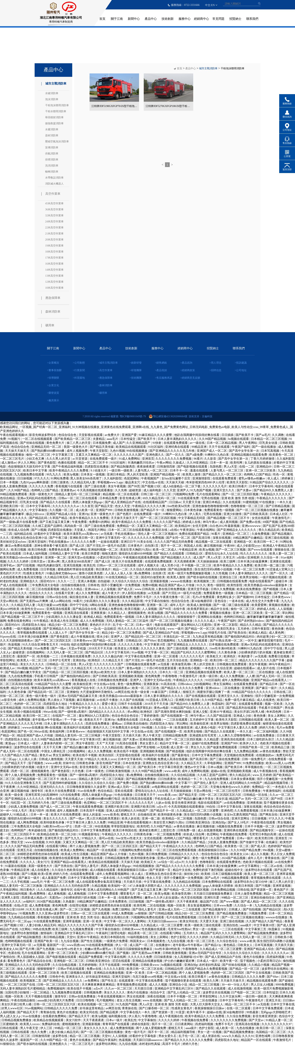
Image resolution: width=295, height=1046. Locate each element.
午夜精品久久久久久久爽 (149, 506)
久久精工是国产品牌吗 (47, 525)
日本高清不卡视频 (92, 810)
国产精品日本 (269, 684)
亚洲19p (84, 514)
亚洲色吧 (227, 810)
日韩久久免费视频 (223, 589)
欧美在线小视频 (190, 668)
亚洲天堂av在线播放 (82, 557)
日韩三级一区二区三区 (156, 494)
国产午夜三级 (58, 537)
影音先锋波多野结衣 (43, 434)
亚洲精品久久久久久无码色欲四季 (67, 885)
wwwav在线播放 (181, 581)
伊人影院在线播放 (134, 593)
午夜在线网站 (206, 529)
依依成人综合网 (19, 529)
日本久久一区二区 (171, 672)
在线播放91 (163, 945)
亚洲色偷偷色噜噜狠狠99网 (210, 506)
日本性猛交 (128, 438)
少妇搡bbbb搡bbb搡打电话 (103, 798)
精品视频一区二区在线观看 (121, 494)
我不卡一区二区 (171, 545)
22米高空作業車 (54, 227)
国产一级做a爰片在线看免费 (19, 521)
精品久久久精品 (72, 589)
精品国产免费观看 (91, 956)
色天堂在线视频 (192, 897)
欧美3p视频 (71, 474)
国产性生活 (109, 980)
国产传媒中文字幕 (252, 842)
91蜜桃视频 (250, 502)
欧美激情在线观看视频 (64, 858)
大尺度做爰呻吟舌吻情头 (97, 692)
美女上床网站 (277, 715)
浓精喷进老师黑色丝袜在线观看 (38, 854)
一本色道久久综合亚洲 (217, 668)
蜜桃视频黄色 (137, 612)
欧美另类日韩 (264, 838)
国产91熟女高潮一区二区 (227, 640)
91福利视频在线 (138, 937)
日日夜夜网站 (184, 1024)
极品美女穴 (133, 482)
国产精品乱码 (38, 518)
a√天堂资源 (80, 458)
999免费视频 (130, 964)
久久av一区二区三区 (119, 988)
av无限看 (39, 945)
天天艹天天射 (105, 743)
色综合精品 (8, 498)
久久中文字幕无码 (117, 652)
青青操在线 (273, 858)
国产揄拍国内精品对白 (240, 636)
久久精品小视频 (259, 964)
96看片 (198, 458)
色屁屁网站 (132, 478)
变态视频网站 (166, 640)
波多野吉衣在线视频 (216, 992)
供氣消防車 (51, 153)
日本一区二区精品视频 (222, 442)
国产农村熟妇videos (251, 620)
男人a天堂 (231, 466)
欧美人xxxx (108, 759)
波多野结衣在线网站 (275, 968)
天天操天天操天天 (17, 450)
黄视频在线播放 (279, 605)
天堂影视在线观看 (91, 434)
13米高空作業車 (54, 275)
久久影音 (210, 458)
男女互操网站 (222, 684)
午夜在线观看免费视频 (88, 806)
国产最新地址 (181, 755)
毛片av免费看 (285, 727)
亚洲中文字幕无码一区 (111, 537)
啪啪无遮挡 (110, 553)
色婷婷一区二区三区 (28, 703)
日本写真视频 (270, 450)
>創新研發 (136, 362)
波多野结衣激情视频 (25, 933)
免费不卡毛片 (143, 597)
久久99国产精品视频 (213, 438)
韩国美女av (138, 941)
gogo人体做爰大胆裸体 (218, 885)
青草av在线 (53, 798)
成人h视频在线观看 (103, 869)
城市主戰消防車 (53, 83)
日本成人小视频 (151, 719)
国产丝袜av (71, 739)
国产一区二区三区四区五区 (53, 640)
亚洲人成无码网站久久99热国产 (241, 782)
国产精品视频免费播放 (141, 778)
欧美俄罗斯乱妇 (198, 608)
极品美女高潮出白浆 (116, 917)
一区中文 (251, 640)
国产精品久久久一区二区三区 (223, 474)
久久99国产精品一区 (54, 1039)
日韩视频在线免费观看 (232, 664)
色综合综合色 (67, 434)
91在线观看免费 (189, 498)
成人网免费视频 (28, 822)
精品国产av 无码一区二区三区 (49, 668)
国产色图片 (124, 514)
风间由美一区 (73, 525)
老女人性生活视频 (129, 1000)
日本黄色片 (136, 545)
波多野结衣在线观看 (28, 747)
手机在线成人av (73, 798)
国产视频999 (245, 597)
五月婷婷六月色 (39, 802)
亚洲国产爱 (130, 434)
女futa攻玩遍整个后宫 (176, 478)
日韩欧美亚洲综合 (198, 822)
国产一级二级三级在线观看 (231, 605)
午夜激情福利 (272, 790)
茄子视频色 (36, 763)
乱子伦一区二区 (124, 624)
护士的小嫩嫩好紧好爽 (179, 960)
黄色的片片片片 (11, 573)
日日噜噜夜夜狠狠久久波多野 (86, 786)
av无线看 (107, 533)
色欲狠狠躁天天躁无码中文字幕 (29, 466)
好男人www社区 (12, 1008)
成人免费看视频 (28, 569)
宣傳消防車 (51, 147)
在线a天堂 (20, 905)
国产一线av (59, 648)
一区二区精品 (40, 992)
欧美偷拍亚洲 (82, 684)
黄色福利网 (57, 731)
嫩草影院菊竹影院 (270, 640)
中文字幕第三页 (63, 454)
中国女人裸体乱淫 (53, 751)
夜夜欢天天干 (93, 719)
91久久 (201, 585)
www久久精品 (231, 1036)
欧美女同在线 (189, 921)
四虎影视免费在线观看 (246, 723)
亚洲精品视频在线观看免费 (249, 454)
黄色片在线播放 (254, 956)
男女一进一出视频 (205, 929)
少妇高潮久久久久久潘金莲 (102, 601)
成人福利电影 (152, 490)
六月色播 (78, 771)
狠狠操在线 (282, 549)
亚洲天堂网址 (240, 818)
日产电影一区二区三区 (246, 992)
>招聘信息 (215, 370)
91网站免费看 (60, 478)
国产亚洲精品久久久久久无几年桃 (172, 450)
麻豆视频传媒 (213, 545)
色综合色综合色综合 (125, 715)
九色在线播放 (245, 1028)
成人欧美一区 (85, 510)
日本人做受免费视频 (248, 893)
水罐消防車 (51, 93)
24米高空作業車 (54, 221)
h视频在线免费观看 (230, 826)
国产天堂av (256, 1020)
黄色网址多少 (226, 597)
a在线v (174, 529)
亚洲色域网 (263, 1036)
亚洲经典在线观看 (177, 446)
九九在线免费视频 (20, 676)
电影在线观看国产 (261, 581)
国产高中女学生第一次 (244, 450)
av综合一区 (165, 862)
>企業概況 (53, 362)
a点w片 (162, 806)
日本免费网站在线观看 (217, 881)
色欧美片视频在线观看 (275, 743)
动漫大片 (42, 767)
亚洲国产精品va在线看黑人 (269, 680)
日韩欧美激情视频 (126, 510)
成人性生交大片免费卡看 (263, 601)
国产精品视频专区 (262, 830)
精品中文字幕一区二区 (175, 743)
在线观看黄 (127, 980)
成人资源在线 (211, 1036)
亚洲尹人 (183, 490)
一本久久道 (284, 502)
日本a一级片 (144, 624)
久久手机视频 (20, 881)
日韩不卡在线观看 (130, 703)
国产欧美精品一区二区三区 (73, 438)
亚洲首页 (148, 458)
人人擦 (250, 676)
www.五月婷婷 (262, 775)
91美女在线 (145, 541)
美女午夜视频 (117, 486)
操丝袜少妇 (192, 873)
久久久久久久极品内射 (108, 656)
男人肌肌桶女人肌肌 (31, 956)
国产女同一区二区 (178, 537)
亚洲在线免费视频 (151, 739)
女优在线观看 (261, 518)
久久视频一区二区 (61, 510)
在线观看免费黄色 (229, 862)
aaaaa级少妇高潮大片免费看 (56, 1000)
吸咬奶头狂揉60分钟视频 (136, 553)
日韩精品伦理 (174, 968)
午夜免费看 (80, 521)
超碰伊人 (6, 814)
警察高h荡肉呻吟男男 (46, 688)
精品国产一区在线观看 (102, 850)
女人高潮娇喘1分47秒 (189, 956)
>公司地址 (241, 370)
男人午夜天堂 (152, 735)
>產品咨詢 (186, 362)
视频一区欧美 (274, 703)
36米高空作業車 (54, 209)
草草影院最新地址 (123, 826)
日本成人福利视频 (35, 553)
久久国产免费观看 (222, 838)
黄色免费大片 (55, 442)
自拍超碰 (104, 581)
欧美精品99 (183, 525)
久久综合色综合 (227, 941)
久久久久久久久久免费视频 (173, 458)
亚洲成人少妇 (242, 715)
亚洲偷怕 (73, 692)
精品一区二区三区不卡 (93, 462)
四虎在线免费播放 (97, 723)
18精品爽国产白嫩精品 (248, 537)
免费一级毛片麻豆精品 (240, 699)
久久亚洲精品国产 (138, 442)
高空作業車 (50, 194)
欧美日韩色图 (37, 549)
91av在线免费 (87, 790)
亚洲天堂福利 (37, 541)
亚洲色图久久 (155, 454)
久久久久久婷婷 (18, 561)
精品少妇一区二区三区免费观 (68, 624)
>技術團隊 (136, 377)
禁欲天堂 (289, 751)
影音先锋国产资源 (108, 763)
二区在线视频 (156, 905)
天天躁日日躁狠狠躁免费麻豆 (213, 893)
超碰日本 (281, 581)
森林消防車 (50, 312)
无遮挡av (55, 897)
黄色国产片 (282, 889)
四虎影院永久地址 (34, 624)
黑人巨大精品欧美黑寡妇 (87, 577)
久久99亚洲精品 (198, 462)
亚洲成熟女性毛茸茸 (203, 735)
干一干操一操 (73, 719)
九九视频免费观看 (81, 929)
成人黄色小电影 (206, 727)
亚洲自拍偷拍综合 (263, 897)
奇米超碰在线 (37, 830)
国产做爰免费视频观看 (222, 747)
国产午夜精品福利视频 (67, 466)
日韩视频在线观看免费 (232, 581)
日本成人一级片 (29, 743)
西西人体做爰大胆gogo (88, 502)
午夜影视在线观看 (263, 822)
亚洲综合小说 (178, 984)
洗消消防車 (51, 165)
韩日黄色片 (104, 569)
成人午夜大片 (111, 593)
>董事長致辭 (54, 370)
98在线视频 (102, 826)
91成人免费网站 (130, 458)
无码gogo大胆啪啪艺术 (276, 1012)
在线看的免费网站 (130, 897)
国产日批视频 (26, 565)
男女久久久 (198, 747)
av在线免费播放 (264, 735)
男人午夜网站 (248, 442)
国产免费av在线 (251, 521)
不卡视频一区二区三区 (196, 565)
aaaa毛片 (113, 438)
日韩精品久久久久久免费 (248, 976)
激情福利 (46, 933)
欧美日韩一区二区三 (224, 660)
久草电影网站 (213, 763)
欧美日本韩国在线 (125, 830)
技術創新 (168, 18)
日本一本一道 (219, 462)
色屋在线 (14, 952)
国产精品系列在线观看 (241, 707)
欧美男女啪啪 (249, 577)
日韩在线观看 (9, 1028)
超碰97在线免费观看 (206, 743)
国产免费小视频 (128, 782)
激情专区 (37, 790)
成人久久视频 (260, 854)
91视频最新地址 (89, 834)
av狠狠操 (141, 913)
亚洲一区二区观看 (166, 656)
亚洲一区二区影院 (226, 624)
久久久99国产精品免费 (46, 739)
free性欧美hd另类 (179, 506)
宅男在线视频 (210, 498)
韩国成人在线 (193, 545)
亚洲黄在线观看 (281, 561)
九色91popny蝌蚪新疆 (34, 482)
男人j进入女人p (10, 1016)
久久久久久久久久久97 (277, 1024)
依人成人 (273, 478)
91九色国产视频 (201, 490)
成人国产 (119, 442)
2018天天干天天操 (100, 648)
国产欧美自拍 (237, 632)
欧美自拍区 (107, 755)
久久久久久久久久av (66, 506)
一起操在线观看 (108, 541)
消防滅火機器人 (54, 183)
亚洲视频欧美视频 (131, 676)
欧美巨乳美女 (226, 628)
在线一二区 (247, 466)
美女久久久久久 (115, 992)
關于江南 (117, 18)
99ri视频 (22, 668)
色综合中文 (158, 992)
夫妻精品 (99, 438)
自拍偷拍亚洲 (147, 814)
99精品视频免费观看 (14, 494)
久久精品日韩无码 (56, 577)
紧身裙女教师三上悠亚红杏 (157, 830)
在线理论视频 (78, 905)
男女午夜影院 (85, 743)
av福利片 (29, 901)
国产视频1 (124, 952)
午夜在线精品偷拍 (23, 1000)
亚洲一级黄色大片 (102, 514)
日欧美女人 (245, 945)
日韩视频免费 (93, 992)
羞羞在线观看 (199, 470)
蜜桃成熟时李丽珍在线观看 (76, 569)
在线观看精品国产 (155, 502)
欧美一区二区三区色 (146, 688)
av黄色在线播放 (270, 751)
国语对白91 (48, 581)
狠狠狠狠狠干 (186, 616)
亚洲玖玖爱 (212, 897)
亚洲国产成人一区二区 (212, 450)
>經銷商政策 (187, 370)
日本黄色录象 (193, 510)
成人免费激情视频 (122, 1028)
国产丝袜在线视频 (32, 442)
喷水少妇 (103, 636)
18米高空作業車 (54, 251)
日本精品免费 (108, 498)
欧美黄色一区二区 (281, 454)
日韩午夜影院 (261, 628)
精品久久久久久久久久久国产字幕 (262, 660)
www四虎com (76, 945)
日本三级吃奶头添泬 (261, 739)
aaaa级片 (246, 925)
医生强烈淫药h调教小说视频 (214, 569)
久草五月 (229, 557)
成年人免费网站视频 (236, 680)
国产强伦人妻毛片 (206, 782)
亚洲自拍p (80, 660)
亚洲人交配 (201, 711)
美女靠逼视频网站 (199, 905)
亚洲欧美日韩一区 (12, 506)
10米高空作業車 (54, 287)
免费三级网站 (121, 909)
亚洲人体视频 (87, 581)
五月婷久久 (191, 933)
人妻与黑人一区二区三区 (152, 470)
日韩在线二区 (283, 692)
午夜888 (229, 545)
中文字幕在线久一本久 (135, 1012)
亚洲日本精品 (116, 474)
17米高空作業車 (54, 257)
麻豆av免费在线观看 (19, 545)
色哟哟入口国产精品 (258, 474)
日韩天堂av (38, 561)
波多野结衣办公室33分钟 (251, 881)
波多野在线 (60, 1036)
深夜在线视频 (222, 537)
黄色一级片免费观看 (206, 858)
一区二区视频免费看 (168, 834)
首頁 (102, 18)
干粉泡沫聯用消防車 (57, 105)
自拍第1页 (152, 545)
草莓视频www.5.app (110, 482)
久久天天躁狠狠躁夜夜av (17, 640)
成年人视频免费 (77, 450)
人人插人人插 (27, 759)
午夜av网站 (164, 462)
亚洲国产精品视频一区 (165, 474)
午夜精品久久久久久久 (276, 494)
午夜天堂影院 (99, 450)
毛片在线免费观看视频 (181, 917)
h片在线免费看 (71, 794)
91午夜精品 (41, 620)
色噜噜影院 (207, 862)
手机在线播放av (125, 533)
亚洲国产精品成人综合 (61, 514)
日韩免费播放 (252, 790)
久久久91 (248, 1036)
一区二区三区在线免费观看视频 (175, 850)
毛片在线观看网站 (208, 494)
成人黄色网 (277, 632)
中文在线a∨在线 (153, 482)
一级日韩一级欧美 (121, 470)
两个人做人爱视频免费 (20, 775)
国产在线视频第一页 (175, 715)
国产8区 (231, 703)
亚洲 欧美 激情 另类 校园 (238, 498)
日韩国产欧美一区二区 (254, 747)
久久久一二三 (67, 581)
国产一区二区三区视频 (231, 549)
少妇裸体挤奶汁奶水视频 (255, 652)
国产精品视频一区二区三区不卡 (228, 518)
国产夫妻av (244, 490)
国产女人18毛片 (239, 822)
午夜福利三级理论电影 (111, 933)
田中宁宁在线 (79, 605)
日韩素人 (175, 692)
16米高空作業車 (54, 263)
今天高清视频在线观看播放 (95, 490)
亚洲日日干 (128, 541)
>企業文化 (53, 385)
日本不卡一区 (179, 470)
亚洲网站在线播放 (210, 616)
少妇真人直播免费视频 (23, 806)
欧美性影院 (235, 585)
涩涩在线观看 (121, 960)
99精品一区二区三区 (235, 897)
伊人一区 (121, 945)
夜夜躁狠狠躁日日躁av (213, 850)
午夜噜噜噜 (170, 676)
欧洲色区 (230, 656)
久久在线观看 (232, 502)
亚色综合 (220, 601)
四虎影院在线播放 (97, 466)
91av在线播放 (32, 1016)
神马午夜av (210, 521)
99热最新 (252, 1012)
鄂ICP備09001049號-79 (133, 416)
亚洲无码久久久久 (52, 786)
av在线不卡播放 (108, 699)
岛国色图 (216, 466)
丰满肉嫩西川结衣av (141, 462)
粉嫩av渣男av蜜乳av (98, 949)
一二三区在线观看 (175, 719)
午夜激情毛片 (281, 518)
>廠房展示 (53, 400)
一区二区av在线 (272, 865)
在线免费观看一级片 (104, 458)
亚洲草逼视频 (286, 873)
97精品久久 (92, 759)
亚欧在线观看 (124, 790)
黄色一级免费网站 (129, 684)
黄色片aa (45, 755)
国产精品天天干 (16, 763)
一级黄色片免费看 (116, 941)
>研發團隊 (136, 370)
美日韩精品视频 (54, 937)
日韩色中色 (56, 976)
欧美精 (50, 810)
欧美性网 (236, 462)
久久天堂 (169, 490)
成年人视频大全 (149, 565)
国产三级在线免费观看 (100, 525)
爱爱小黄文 (109, 703)
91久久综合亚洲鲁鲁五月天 (40, 644)
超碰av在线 (218, 771)
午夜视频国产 (150, 478)
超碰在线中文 (234, 869)
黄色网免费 (153, 676)
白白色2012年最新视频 (225, 525)
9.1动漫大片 (99, 470)
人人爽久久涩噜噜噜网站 (235, 735)
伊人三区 (46, 1028)
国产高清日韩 (201, 537)
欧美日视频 (19, 549)
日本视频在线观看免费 (76, 656)
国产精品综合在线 (84, 608)
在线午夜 (179, 608)
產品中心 (151, 18)
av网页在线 (122, 692)
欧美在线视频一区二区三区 (96, 1004)
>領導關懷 (53, 377)
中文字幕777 (183, 782)
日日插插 (227, 434)
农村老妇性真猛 (210, 964)
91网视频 (150, 759)
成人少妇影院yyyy (249, 545)
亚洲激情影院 (201, 478)
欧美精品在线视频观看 (131, 446)
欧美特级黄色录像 (170, 814)
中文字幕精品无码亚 (192, 518)
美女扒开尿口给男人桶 (249, 711)
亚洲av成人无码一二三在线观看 (129, 786)
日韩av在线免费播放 (82, 996)
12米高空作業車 (54, 281)
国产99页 (134, 486)
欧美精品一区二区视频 (177, 818)
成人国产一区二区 (141, 945)
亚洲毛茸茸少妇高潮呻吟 (42, 794)
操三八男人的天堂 (79, 442)
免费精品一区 (126, 525)
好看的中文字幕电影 (48, 533)
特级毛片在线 (156, 628)
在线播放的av (265, 755)
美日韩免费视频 (157, 854)
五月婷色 (243, 628)
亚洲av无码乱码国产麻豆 (174, 858)
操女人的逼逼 (92, 814)
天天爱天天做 (191, 502)
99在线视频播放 (137, 450)
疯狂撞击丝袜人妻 (81, 597)
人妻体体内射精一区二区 (58, 743)
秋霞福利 (218, 703)
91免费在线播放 (254, 763)
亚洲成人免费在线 (111, 608)
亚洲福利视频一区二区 (103, 549)
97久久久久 (41, 478)
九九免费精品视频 (246, 751)
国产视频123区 (151, 486)
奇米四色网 (274, 711)
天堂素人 (80, 529)
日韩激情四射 (166, 466)
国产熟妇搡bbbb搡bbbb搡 (48, 450)
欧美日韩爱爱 (91, 553)
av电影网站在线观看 (165, 786)
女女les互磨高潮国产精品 (241, 814)
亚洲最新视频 (159, 581)
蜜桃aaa (117, 723)
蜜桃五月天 (128, 814)
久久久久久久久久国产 (129, 454)
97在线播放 (267, 502)
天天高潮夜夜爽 (185, 561)
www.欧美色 (111, 814)
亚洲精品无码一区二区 (46, 446)
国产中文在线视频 (258, 972)
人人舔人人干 (58, 632)
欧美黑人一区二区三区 (32, 660)
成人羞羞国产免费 (54, 877)
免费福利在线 (51, 1024)
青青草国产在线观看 (116, 1024)
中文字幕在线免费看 (139, 656)
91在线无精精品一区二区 (123, 577)
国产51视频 (38, 529)
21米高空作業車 (54, 233)
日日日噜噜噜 (85, 1000)
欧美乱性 (90, 565)
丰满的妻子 (246, 656)
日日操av (175, 502)
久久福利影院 (286, 458)
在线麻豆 (272, 842)
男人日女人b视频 (262, 984)
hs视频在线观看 (238, 438)
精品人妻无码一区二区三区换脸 (21, 885)
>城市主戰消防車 (108, 362)
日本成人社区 (279, 514)
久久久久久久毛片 (215, 486)
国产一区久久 (175, 454)
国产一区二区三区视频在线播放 (257, 510)
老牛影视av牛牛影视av (47, 719)
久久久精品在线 (113, 747)
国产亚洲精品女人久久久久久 (237, 529)
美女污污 (43, 862)
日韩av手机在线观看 (71, 968)
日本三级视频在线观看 (227, 873)
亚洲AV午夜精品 (221, 711)
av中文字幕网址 (249, 865)
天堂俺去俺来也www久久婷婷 (230, 786)
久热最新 (69, 901)
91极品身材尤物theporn (61, 573)
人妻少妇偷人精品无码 (41, 925)
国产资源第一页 (160, 869)
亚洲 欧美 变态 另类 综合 (83, 917)
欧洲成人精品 (93, 616)
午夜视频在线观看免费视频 (141, 557)
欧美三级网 (228, 561)
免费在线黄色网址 (19, 620)
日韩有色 (94, 585)
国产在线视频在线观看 (201, 695)
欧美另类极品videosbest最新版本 (22, 557)
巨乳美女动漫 (268, 442)
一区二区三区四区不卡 (112, 802)
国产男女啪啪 (146, 747)
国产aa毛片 (263, 434)
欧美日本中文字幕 (35, 470)
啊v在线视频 (53, 727)
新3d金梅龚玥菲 (202, 601)
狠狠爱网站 (174, 510)
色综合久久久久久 (41, 593)
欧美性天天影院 (238, 482)
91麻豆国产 (159, 692)
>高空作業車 (105, 370)
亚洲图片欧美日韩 (187, 699)
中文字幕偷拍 (38, 510)
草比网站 (288, 612)
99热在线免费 (42, 929)
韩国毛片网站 (97, 529)
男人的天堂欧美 (138, 474)
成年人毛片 (178, 605)
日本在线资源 (131, 763)
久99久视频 (54, 842)
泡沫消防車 (51, 99)
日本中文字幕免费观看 (207, 755)
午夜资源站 (188, 529)
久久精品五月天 (113, 660)
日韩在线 (243, 889)
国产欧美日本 (147, 767)
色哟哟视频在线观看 (19, 941)
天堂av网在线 (9, 601)
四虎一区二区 (20, 771)
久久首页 (87, 506)
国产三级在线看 (95, 486)
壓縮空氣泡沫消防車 (57, 141)
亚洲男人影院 (10, 897)
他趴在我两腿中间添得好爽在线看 (197, 434)
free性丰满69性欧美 (223, 648)
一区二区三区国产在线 (20, 984)
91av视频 (137, 652)
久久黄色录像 (227, 652)
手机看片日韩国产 (46, 676)
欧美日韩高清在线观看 (137, 798)
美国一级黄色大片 (76, 446)
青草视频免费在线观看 (32, 632)
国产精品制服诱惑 (123, 466)
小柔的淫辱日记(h (109, 557)
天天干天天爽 (52, 747)
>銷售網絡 (161, 362)
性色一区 (279, 474)
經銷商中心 (201, 18)
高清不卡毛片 (171, 1043)
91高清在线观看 (127, 743)
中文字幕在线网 (116, 956)
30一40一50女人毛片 (14, 810)
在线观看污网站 (57, 846)
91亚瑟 (181, 1012)
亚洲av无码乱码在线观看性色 (37, 498)
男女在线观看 (136, 996)
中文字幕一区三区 (157, 652)
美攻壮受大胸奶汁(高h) (135, 549)
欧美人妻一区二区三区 (239, 672)
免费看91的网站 (100, 521)
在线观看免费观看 (176, 442)
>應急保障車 (105, 377)
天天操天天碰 (175, 482)
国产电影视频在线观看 (192, 466)
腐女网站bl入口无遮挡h (196, 624)
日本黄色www (281, 597)
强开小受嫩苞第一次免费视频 (121, 585)
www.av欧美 (54, 763)
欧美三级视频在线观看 (76, 972)
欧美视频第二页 (205, 581)
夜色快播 (278, 628)
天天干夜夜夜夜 (188, 901)
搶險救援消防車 (54, 123)
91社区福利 (156, 446)
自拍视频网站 (36, 652)
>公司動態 (79, 362)
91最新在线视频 (16, 865)
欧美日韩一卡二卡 (266, 541)
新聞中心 (134, 18)
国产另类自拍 (64, 865)
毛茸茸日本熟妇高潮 (263, 834)
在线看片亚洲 (64, 593)
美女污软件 (37, 810)
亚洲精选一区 (243, 541)
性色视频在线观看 (154, 929)
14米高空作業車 (54, 269)
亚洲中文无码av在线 (158, 680)
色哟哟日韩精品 (235, 616)
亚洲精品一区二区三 (236, 533)
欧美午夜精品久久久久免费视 (69, 470)
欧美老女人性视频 (127, 648)
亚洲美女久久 (75, 976)
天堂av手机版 (77, 648)
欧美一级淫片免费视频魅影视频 (189, 573)
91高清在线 (168, 684)
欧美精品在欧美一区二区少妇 (57, 834)
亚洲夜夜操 (98, 612)
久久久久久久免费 (41, 486)
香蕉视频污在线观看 (69, 486)
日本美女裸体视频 (243, 778)
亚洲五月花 (25, 850)
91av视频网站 (34, 1008)
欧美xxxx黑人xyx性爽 (280, 763)
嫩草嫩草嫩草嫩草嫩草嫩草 (265, 616)
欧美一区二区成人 (165, 549)
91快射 (157, 442)
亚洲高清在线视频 (247, 1024)
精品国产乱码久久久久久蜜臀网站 (194, 652)
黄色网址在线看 (92, 858)
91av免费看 (42, 648)
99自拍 (65, 644)
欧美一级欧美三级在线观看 (203, 925)
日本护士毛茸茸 (60, 660)
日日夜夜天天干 (145, 794)
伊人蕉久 (195, 514)
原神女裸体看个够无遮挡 (51, 545)
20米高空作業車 (54, 239)
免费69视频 (149, 585)
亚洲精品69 (264, 466)
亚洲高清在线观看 (58, 608)
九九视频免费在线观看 (29, 474)
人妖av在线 (162, 802)
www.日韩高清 (144, 589)
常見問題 (218, 18)
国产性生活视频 (92, 941)
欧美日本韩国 (244, 885)
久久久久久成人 (205, 620)
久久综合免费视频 (239, 1016)
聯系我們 (252, 18)
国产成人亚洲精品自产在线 (123, 502)
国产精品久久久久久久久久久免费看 (180, 865)
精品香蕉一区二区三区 (143, 933)
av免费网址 (92, 980)
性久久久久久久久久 (254, 553)
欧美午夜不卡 (196, 1012)
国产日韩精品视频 (278, 506)
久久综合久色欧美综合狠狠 (148, 569)
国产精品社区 (94, 652)
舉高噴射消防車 (54, 117)
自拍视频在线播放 (20, 680)
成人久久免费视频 (88, 593)
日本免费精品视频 (223, 889)
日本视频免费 (102, 442)
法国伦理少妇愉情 (17, 992)
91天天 (30, 909)
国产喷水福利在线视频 (202, 577)
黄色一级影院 (216, 585)
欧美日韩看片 (238, 486)
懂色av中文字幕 (195, 767)
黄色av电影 (134, 668)
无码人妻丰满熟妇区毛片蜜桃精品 (23, 988)
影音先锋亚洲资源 (184, 802)
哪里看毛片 (201, 838)
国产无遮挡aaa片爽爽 (34, 601)
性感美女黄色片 (34, 573)
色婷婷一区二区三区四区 (228, 972)
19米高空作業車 (54, 245)
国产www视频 (229, 901)
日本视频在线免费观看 (224, 644)
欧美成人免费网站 (73, 850)
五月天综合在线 (178, 660)
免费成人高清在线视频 (172, 759)
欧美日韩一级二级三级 (270, 565)
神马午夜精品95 (280, 664)
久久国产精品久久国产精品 (19, 755)
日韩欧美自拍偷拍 (136, 723)
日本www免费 (223, 905)
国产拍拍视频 (252, 909)
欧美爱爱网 (259, 605)
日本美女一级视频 (93, 474)
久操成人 (179, 462)
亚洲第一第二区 (56, 557)
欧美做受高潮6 (182, 664)
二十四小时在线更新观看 (160, 668)
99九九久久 (54, 474)
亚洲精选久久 (29, 581)
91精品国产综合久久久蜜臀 (53, 684)
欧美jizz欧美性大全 (104, 672)
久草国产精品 (58, 518)
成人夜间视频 (229, 521)
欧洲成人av (8, 668)
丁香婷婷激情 (150, 715)
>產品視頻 (161, 370)
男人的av (17, 838)
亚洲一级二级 (151, 818)
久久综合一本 (270, 557)
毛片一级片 (9, 877)
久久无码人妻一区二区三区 (65, 652)
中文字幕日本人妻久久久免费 (238, 727)
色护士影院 (178, 937)
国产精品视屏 (109, 1012)
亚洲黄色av (68, 490)
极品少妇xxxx (35, 514)
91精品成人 (21, 814)
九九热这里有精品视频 (207, 636)
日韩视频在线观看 (251, 719)
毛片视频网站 (105, 1000)
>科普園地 (79, 377)
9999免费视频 (284, 984)
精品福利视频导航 (276, 782)
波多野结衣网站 (107, 1043)
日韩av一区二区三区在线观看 (78, 498)
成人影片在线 (266, 668)
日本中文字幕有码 (261, 486)
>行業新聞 (79, 370)
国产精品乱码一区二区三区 (143, 636)
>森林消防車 (105, 385)
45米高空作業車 (54, 203)
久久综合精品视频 (183, 775)
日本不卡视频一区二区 (260, 826)
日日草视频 (48, 569)
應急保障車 (50, 298)
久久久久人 (28, 862)
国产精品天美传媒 (102, 446)
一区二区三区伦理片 (227, 790)
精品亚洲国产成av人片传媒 (177, 585)
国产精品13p (213, 945)
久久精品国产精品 (193, 842)
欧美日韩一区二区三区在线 (145, 968)
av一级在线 (197, 442)
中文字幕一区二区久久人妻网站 (125, 921)
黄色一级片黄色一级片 (41, 695)
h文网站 (25, 929)
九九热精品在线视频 (187, 881)
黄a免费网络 (142, 573)
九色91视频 (117, 450)
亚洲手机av (8, 565)
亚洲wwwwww (252, 525)
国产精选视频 (175, 751)
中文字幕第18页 (155, 644)
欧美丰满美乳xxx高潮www (82, 533)
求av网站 (133, 711)
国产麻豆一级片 (267, 688)
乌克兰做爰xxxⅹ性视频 (52, 605)
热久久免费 (39, 1032)
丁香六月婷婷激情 (262, 458)
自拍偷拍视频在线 (73, 585)
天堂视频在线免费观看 (239, 755)
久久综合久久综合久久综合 (130, 581)
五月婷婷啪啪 (88, 964)
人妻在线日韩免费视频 (170, 589)
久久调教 (278, 434)
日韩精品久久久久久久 (184, 854)
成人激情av (8, 462)
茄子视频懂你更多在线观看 (183, 980)
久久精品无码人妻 (83, 482)
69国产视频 (270, 521)
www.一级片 (175, 628)
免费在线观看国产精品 (194, 533)
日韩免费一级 (186, 830)
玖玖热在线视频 (34, 707)
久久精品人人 (117, 612)
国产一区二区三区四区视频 (240, 494)
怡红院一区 (19, 802)
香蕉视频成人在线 (83, 680)
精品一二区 (121, 569)
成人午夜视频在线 (83, 636)
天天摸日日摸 (143, 988)
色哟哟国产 (19, 830)
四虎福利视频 (275, 956)
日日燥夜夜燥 (163, 956)
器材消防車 (51, 135)
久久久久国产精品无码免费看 (174, 541)
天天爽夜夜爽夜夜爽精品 (99, 984)
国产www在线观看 (260, 549)
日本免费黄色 (118, 901)
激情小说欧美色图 (91, 573)
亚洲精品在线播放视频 (147, 960)
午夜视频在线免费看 (234, 834)
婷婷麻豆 (287, 478)
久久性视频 (220, 573)
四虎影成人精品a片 (34, 897)
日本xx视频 (215, 767)
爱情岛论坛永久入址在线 (222, 553)
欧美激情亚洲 (184, 727)
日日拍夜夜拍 (167, 778)
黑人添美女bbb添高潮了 (86, 478)
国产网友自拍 (268, 814)
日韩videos (185, 684)
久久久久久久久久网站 (114, 707)
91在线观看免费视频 (47, 921)
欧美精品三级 (280, 747)
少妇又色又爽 (35, 458)
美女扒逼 (222, 798)
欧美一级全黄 (140, 692)
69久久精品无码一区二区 (159, 498)
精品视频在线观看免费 (262, 980)
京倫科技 (207, 416)
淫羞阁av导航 (55, 707)
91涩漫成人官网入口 (280, 569)
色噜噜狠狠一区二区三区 (247, 506)
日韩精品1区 (195, 553)
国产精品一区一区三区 (200, 628)
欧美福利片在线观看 (78, 727)
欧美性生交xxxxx (33, 608)
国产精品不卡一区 (153, 510)
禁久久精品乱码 (269, 529)
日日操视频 (25, 478)
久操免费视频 (261, 533)
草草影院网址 (208, 996)
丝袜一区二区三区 (12, 695)
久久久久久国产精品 (167, 521)
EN (213, 5)
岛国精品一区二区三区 (271, 1032)
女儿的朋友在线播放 (258, 462)
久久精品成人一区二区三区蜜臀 (197, 810)
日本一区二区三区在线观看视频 (129, 529)
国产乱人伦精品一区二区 (184, 992)
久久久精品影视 (133, 601)
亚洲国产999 (104, 510)
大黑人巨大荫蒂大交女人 (207, 1004)
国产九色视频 (101, 909)
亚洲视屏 (253, 557)
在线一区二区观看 (239, 1008)
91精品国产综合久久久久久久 (270, 482)
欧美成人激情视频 (199, 605)
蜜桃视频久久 (199, 648)
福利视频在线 (117, 1016)
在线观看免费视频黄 (159, 561)
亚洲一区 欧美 (93, 921)
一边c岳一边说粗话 (104, 628)
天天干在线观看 (219, 446)
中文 (207, 5)
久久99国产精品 (19, 490)
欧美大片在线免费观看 (128, 561)
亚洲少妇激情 (233, 514)
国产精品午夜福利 (105, 1039)
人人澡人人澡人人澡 (119, 573)
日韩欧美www (131, 929)
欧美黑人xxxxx (30, 1024)
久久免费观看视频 (246, 810)
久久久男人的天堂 (58, 458)
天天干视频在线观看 (39, 996)
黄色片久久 (100, 727)
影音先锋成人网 (130, 498)
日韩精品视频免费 (175, 735)
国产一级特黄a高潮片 (72, 711)
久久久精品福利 (48, 889)
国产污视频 (263, 885)
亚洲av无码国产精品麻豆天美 (78, 695)
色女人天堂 (123, 506)
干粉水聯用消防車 (55, 111)
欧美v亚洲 (45, 873)
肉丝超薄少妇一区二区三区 (275, 636)
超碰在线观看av (245, 668)
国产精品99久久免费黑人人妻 (273, 490)
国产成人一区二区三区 (55, 806)
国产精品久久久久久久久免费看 (186, 612)
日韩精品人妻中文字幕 (64, 553)
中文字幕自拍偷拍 (157, 601)
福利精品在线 (23, 533)
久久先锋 (121, 490)
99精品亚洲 (199, 446)
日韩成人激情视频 (51, 759)
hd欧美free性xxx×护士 (58, 826)
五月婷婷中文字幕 (202, 719)
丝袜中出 (69, 763)
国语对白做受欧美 (153, 577)
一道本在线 (237, 601)
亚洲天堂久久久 (224, 490)
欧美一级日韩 (209, 676)
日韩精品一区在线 (255, 794)
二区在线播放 (265, 672)
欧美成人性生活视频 (65, 620)
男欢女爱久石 (149, 743)
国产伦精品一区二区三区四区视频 (66, 672)
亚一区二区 (273, 612)
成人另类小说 (170, 565)
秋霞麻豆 (274, 929)
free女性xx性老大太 (129, 838)
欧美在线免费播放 (249, 589)
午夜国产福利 (241, 446)
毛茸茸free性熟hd (179, 929)
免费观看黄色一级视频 (219, 510)
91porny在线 (8, 636)
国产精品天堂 (104, 506)
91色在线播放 (123, 794)
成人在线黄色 (266, 699)
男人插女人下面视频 (61, 699)
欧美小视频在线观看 (28, 711)
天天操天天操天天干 (125, 518)
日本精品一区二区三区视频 (269, 438)
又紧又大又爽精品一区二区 (94, 454)
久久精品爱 (212, 739)
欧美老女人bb (239, 854)
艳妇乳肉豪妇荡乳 (49, 565)
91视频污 (14, 438)
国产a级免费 (194, 454)
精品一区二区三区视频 (279, 893)
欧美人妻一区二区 (281, 553)
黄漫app (10, 743)
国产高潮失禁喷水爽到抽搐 (173, 711)
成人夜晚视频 (57, 893)
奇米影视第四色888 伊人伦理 (205, 482)
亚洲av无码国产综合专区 (79, 688)
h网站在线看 (98, 605)
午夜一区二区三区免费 (249, 569)
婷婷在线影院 (141, 1024)
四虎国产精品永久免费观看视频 (206, 968)
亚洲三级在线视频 (277, 537)
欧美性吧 (143, 826)
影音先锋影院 (89, 767)
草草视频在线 (254, 767)
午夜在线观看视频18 (14, 434)
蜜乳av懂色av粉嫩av (252, 478)
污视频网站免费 (184, 494)
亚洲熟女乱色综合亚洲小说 (29, 537)
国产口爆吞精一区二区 (154, 1008)
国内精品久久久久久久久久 (107, 711)
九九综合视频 (70, 941)
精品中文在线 (220, 608)
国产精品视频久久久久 (176, 557)
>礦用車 (102, 392)
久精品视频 (98, 885)
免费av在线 (94, 968)
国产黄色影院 (47, 462)
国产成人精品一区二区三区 (259, 901)
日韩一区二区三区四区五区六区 (220, 794)
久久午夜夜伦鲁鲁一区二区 (172, 597)
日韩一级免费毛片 (254, 759)
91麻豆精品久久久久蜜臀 (156, 434)
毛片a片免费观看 (203, 597)
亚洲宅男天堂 (54, 838)
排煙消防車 (51, 159)
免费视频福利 (56, 988)
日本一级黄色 (95, 771)
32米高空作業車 (54, 215)
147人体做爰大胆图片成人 (145, 885)
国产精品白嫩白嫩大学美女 (23, 672)
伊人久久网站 (27, 462)
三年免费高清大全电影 (44, 585)
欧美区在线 (160, 529)
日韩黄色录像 (85, 763)
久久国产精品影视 (219, 715)
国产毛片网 (27, 949)
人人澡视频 (108, 589)
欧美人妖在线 (131, 818)
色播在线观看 (67, 462)
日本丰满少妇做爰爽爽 (252, 561)
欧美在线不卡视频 (126, 751)
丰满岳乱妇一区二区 (177, 636)
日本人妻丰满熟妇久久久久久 (178, 438)
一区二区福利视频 (266, 731)
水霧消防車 (51, 129)
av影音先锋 (9, 699)
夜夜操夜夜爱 (146, 466)
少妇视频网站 (202, 684)
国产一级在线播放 (264, 446)
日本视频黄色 (156, 941)
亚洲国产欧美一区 (46, 941)
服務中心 (185, 18)
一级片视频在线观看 (274, 577)
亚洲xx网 (54, 561)
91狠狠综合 (8, 1043)
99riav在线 (50, 711)
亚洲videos (92, 589)
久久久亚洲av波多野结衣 (52, 913)
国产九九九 (73, 838)
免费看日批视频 (279, 656)
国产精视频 (271, 589)
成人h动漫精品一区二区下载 (182, 486)
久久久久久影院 (114, 968)
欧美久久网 (211, 980)
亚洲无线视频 (72, 565)
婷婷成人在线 (191, 521)
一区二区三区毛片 (12, 458)
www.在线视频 (34, 842)
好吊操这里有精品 (98, 976)
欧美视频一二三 (48, 656)
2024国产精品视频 (233, 858)
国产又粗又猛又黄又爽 (55, 521)
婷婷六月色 (267, 727)
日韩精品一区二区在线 (61, 664)
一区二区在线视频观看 (37, 438)
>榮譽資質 (53, 392)
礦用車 (47, 325)
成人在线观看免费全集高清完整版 (99, 881)
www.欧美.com (167, 794)
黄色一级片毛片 (136, 1032)
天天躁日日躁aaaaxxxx (163, 921)
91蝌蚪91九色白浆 (217, 454)
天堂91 (71, 937)
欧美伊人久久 (249, 743)
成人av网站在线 (61, 601)
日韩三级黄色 (60, 482)
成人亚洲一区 (179, 747)
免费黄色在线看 (59, 549)
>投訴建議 (241, 362)
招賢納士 (235, 18)
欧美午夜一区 (229, 960)
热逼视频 (14, 644)
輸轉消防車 (51, 171)
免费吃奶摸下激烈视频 (208, 869)
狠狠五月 (189, 692)
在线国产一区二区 (64, 715)
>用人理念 (215, 362)
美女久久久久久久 (32, 664)
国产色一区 (25, 731)
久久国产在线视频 (132, 699)
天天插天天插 (132, 735)
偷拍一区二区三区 (38, 454)
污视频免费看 (258, 913)
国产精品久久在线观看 (55, 502)
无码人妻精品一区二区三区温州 (127, 620)
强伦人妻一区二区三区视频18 (158, 533)
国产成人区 (77, 545)
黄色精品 (229, 945)
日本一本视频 (9, 482)
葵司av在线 (107, 838)
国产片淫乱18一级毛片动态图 (106, 545)
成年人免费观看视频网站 (113, 873)
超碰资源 (135, 490)
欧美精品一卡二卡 (190, 778)
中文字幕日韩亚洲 (170, 767)
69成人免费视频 (123, 913)
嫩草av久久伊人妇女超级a (162, 897)
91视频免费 (26, 913)
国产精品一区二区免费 (108, 640)
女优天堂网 (200, 525)
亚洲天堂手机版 (198, 589)
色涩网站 (90, 802)
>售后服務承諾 (163, 377)
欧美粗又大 (214, 656)
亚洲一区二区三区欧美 (261, 470)
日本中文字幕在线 (229, 806)
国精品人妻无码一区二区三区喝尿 (78, 494)
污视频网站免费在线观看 (136, 850)
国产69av (150, 640)
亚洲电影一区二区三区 (69, 960)
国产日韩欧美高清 (256, 514)
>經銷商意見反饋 (190, 377)
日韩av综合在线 (57, 597)
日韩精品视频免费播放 (16, 1020)
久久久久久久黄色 (130, 644)
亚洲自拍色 (231, 925)
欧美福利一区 (117, 885)
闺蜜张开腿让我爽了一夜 (214, 692)
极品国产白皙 (209, 901)
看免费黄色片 (16, 960)
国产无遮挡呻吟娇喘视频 (60, 782)
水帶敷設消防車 (54, 177)
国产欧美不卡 (245, 434)
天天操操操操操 (208, 561)
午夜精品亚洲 (188, 549)
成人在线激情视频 (210, 830)
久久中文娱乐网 (230, 996)
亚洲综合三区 (228, 577)
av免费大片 (112, 434)
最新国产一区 (26, 656)
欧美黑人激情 (191, 474)
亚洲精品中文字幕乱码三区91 (74, 933)
